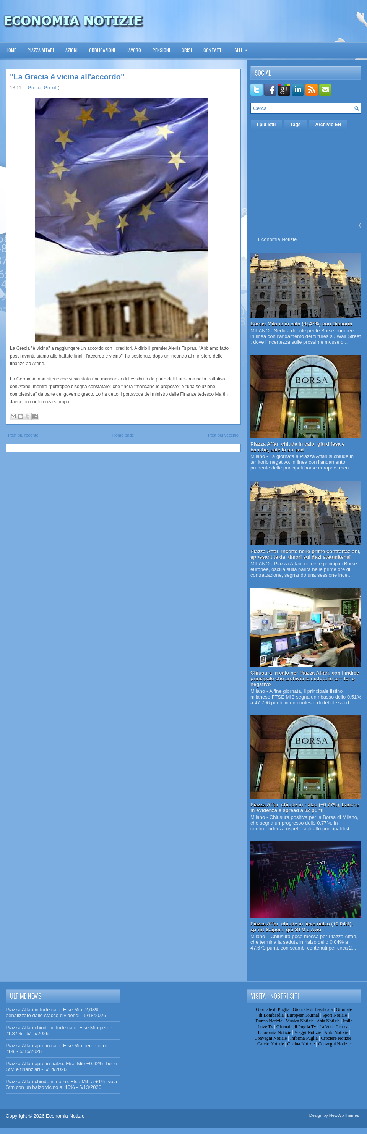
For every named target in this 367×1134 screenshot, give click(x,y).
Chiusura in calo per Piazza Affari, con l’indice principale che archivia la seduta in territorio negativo (304, 678)
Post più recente (23, 435)
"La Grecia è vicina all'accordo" (67, 77)
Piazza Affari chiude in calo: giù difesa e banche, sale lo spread (297, 447)
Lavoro (134, 50)
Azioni (71, 50)
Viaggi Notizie (307, 1032)
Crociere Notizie (336, 1038)
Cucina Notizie (301, 1044)
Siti (243, 47)
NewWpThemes (344, 1115)
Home (11, 50)
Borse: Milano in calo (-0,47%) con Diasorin (301, 324)
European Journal (303, 1015)
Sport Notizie (334, 1015)
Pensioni (161, 50)
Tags (295, 124)
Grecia (34, 88)
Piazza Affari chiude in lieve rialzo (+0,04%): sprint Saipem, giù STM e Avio (301, 926)
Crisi (187, 50)
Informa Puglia (304, 1038)
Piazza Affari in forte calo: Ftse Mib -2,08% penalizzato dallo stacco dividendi (52, 1012)
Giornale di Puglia (272, 1009)
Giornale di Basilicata (313, 1009)
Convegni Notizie (270, 1038)
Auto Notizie (336, 1032)
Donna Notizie (268, 1021)
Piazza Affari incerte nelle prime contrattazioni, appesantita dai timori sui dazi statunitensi (305, 554)
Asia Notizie (328, 1021)
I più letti (266, 124)
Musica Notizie (300, 1021)
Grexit (50, 88)
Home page (123, 435)
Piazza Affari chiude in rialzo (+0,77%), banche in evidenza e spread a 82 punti (304, 807)
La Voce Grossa (333, 1026)
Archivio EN (328, 124)
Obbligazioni (102, 50)
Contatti (213, 50)
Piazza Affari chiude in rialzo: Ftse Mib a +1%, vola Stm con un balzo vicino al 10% (61, 1084)
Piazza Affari (41, 50)
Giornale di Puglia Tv (296, 1026)
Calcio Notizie (270, 1044)
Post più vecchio (223, 435)
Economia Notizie (277, 239)
